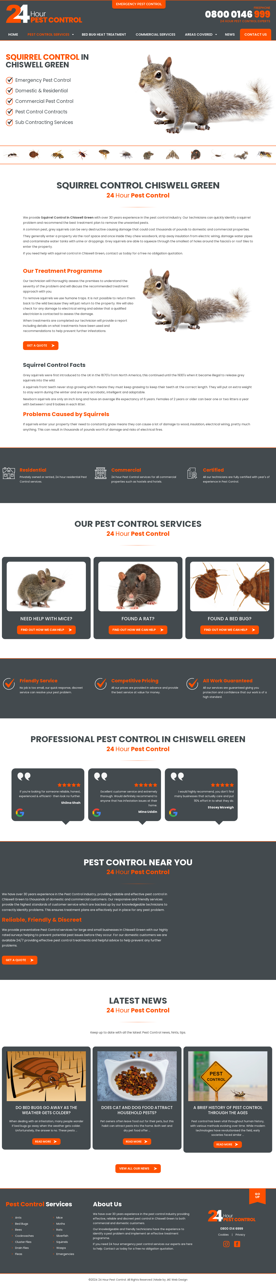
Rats (59, 1230)
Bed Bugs (21, 1224)
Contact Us (255, 34)
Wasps (61, 1248)
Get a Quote (37, 345)
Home (13, 34)
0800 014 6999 (231, 1228)
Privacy (240, 1235)
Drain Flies (22, 1248)
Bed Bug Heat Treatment (104, 34)
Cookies (223, 1235)
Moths (60, 1224)
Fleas (18, 1254)
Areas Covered (199, 34)
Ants (18, 1218)
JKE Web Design (177, 1280)
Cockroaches (24, 1236)
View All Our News (134, 1168)
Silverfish (62, 1236)
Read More (43, 1141)
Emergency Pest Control (139, 4)
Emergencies (65, 1254)
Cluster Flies (23, 1242)
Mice (59, 1218)
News (230, 34)
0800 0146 (237, 14)
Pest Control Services (48, 34)
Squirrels (62, 1242)
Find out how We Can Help (42, 630)
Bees (18, 1230)
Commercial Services (155, 34)
